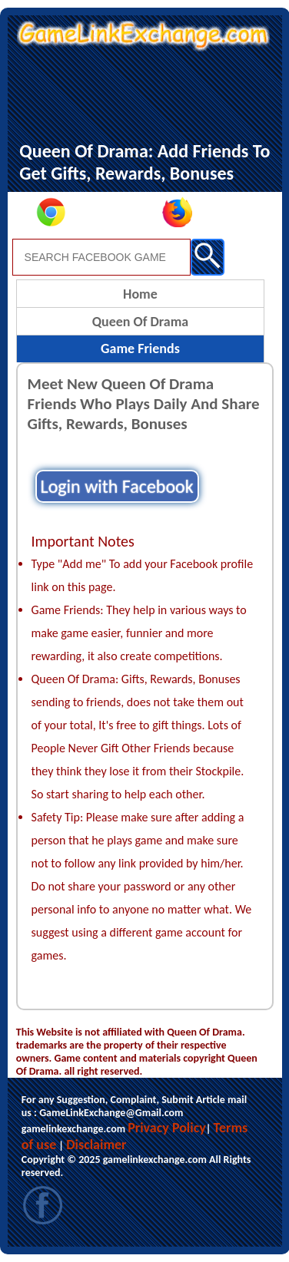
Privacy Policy (167, 1127)
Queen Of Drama (140, 321)
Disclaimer (96, 1144)
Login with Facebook (117, 486)
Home (140, 294)
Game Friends (140, 348)
